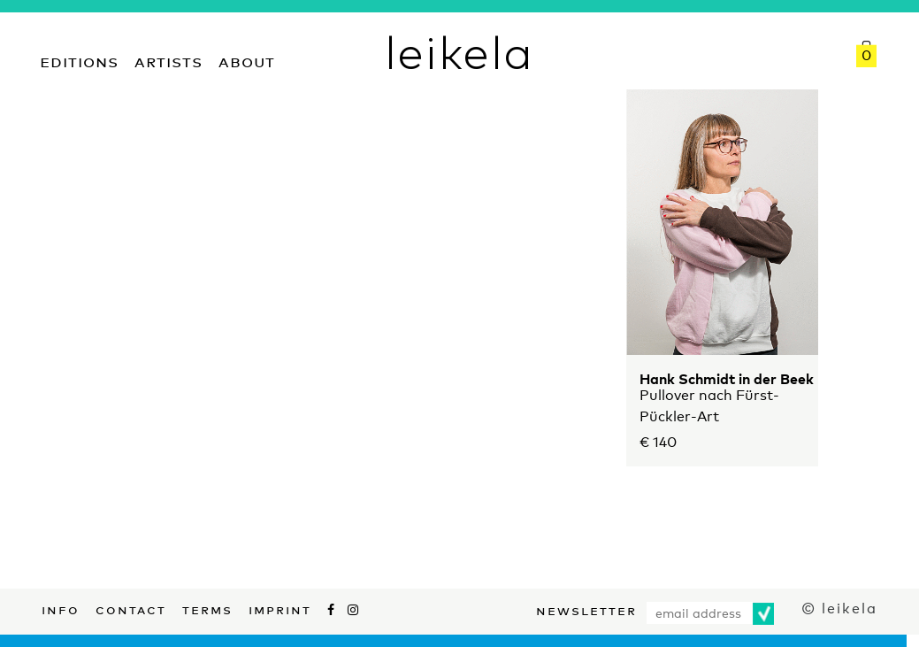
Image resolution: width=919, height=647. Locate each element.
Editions (79, 60)
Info (61, 608)
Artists (168, 60)
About (246, 60)
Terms (207, 608)
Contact (131, 608)
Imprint (280, 608)
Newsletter (586, 609)
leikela (459, 51)
